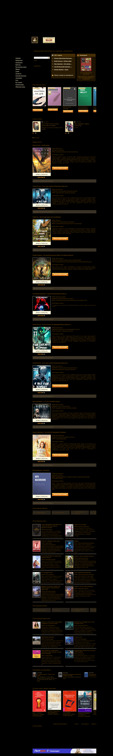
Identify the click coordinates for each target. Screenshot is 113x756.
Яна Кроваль (81, 653)
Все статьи (36, 137)
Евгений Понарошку (61, 296)
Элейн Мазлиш (48, 655)
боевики (74, 407)
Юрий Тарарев (59, 258)
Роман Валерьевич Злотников (79, 512)
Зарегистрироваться (49, 42)
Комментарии (20, 84)
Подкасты (18, 73)
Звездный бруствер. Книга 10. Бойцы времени (69, 260)
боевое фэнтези (60, 192)
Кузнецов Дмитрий (82, 625)
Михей (76, 541)
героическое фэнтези (72, 151)
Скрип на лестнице (80, 524)
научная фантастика (61, 438)
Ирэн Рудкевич (59, 404)
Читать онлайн (38, 110)
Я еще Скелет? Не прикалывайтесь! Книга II (69, 329)
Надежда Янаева (49, 639)
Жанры (18, 69)
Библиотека (19, 60)
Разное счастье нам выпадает (83, 586)
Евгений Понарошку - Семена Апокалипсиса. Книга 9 (50, 293)
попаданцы (59, 331)
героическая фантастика (72, 261)
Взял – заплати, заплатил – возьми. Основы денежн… (38, 714)
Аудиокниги (19, 62)
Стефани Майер (40, 512)
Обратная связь (20, 87)
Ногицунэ (60, 475)
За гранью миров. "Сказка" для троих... (46, 675)
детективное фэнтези (57, 478)
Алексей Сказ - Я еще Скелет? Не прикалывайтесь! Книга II (52, 324)
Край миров (61, 150)
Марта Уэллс (59, 148)
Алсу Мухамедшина (50, 625)
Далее (38, 680)
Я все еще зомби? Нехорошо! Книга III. (67, 191)
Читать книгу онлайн (60, 168)
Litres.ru (76, 723)
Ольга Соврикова (49, 574)
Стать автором (84, 723)
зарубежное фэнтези (61, 151)
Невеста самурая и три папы (50, 541)
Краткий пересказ (21, 75)
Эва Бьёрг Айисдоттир (83, 526)
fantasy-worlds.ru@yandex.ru (60, 723)
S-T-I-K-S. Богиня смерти (64, 406)
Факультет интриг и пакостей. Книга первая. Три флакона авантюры (50, 587)
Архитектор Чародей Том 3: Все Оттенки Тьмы (84, 622)
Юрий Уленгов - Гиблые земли (63, 61)
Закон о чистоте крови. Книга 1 (84, 556)
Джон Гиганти (48, 529)
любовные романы (41, 610)
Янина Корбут (48, 543)
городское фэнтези (72, 476)
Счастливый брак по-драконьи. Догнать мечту (51, 556)
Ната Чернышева (82, 639)
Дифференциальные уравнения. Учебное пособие (72, 675)
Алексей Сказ (59, 189)
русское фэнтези (77, 223)
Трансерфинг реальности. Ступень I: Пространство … (69, 714)
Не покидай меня (46, 572)
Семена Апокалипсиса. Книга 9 (65, 298)
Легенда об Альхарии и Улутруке (66, 437)
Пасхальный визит (53, 107)
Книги (35, 60)
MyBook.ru (93, 723)
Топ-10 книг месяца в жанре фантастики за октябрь (50, 124)
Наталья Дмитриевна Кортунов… (63, 58)
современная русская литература (64, 223)
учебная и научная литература (79, 610)
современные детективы (83, 476)
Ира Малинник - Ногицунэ (41, 470)
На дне (34, 107)
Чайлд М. (58, 220)
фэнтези (57, 610)
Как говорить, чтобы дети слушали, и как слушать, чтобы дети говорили (51, 652)
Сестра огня (78, 637)
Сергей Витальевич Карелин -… (63, 66)
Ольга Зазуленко (60, 435)
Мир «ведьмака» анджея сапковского (81, 124)
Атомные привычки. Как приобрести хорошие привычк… (54, 712)
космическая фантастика (85, 261)
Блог (17, 80)
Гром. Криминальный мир (82, 572)
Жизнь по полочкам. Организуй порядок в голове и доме (51, 622)
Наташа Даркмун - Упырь (61, 69)
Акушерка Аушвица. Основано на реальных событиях (84, 714)
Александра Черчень (50, 559)
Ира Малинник (59, 473)
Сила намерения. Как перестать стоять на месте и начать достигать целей (51, 526)
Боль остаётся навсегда (67, 107)
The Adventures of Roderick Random (83, 107)
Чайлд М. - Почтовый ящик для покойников (47, 217)
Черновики (19, 78)
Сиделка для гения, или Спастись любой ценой (84, 651)
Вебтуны (18, 64)
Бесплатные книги (21, 67)
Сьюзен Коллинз (59, 512)
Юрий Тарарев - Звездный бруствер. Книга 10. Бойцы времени (53, 255)
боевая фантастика (60, 261)
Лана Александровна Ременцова (86, 543)
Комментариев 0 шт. (58, 181)
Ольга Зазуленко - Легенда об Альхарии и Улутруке (49, 432)
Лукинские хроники (47, 637)
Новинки (18, 58)
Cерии (17, 71)
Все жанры (19, 82)
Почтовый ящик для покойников (66, 221)
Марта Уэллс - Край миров (41, 145)
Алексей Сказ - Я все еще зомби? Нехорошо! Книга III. (50, 186)
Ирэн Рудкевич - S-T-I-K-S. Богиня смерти (46, 401)
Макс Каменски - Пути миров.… (63, 63)
